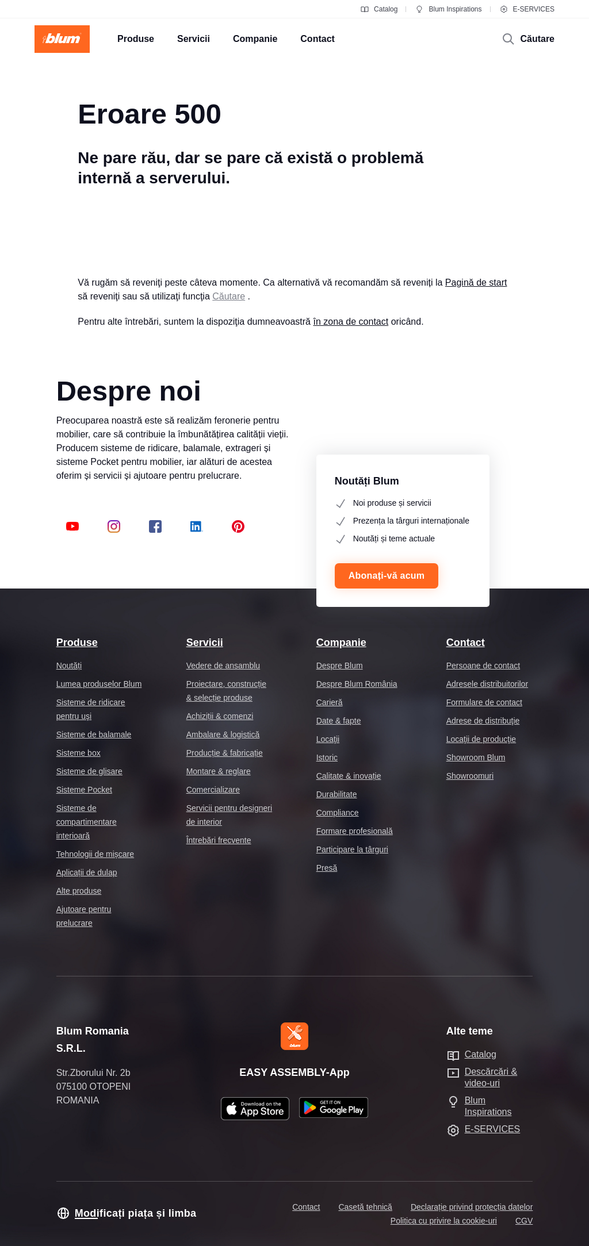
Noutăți (69, 665)
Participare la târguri (352, 849)
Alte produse (79, 890)
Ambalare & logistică (223, 734)
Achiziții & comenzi (220, 716)
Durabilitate (336, 794)
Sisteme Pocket (84, 789)
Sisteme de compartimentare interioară (86, 821)
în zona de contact (350, 321)
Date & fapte (338, 720)
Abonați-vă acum (387, 575)
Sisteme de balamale (94, 734)
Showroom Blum (476, 757)
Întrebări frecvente (218, 840)
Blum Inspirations (448, 9)
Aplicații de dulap (86, 872)
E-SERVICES (526, 9)
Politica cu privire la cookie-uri (444, 1220)
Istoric (327, 757)
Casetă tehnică (365, 1207)
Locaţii (327, 739)
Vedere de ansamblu (223, 665)
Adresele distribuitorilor (487, 684)
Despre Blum (339, 665)
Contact (465, 642)
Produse (77, 642)
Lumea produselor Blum (99, 684)
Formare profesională (354, 831)
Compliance (337, 812)
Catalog (378, 9)
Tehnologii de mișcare (95, 854)
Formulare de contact (484, 702)
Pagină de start (476, 282)
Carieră (329, 702)
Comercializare (213, 789)
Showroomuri (470, 775)
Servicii (204, 642)
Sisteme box (78, 752)
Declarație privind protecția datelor (472, 1207)
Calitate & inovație (348, 775)
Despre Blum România (356, 684)
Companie (341, 642)
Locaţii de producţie (481, 739)
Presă (327, 867)
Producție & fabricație (224, 752)
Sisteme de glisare (89, 771)
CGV (524, 1220)
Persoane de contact (483, 665)
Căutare (228, 296)
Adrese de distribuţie (483, 720)
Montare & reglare (218, 771)
